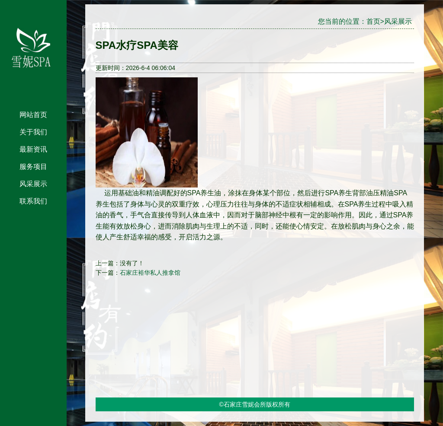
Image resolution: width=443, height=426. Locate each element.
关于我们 (33, 132)
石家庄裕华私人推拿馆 (150, 272)
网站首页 (33, 114)
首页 (373, 21)
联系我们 (33, 201)
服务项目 (33, 166)
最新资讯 (33, 149)
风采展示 (33, 184)
